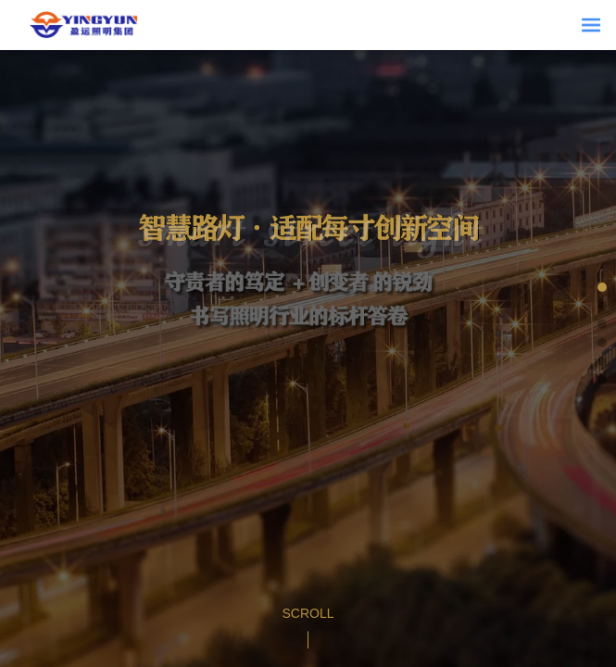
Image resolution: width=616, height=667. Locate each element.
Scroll (307, 613)
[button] (602, 287)
